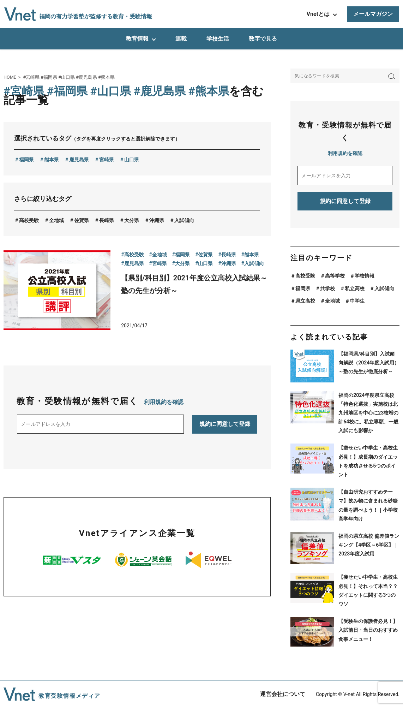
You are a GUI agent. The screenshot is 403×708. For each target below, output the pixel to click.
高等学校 (335, 276)
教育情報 (137, 38)
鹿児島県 (79, 159)
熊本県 (51, 159)
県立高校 (305, 301)
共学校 (327, 288)
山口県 (131, 159)
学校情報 (364, 276)
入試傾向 (184, 220)
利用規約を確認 (164, 402)
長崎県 (106, 220)
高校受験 (29, 220)
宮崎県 (106, 159)
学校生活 (217, 38)
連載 (181, 38)
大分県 (131, 220)
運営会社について (282, 694)
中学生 (357, 301)
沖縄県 (156, 220)
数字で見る (263, 38)
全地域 (56, 220)
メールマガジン (373, 14)
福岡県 (26, 159)
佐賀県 (81, 220)
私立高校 (355, 288)
